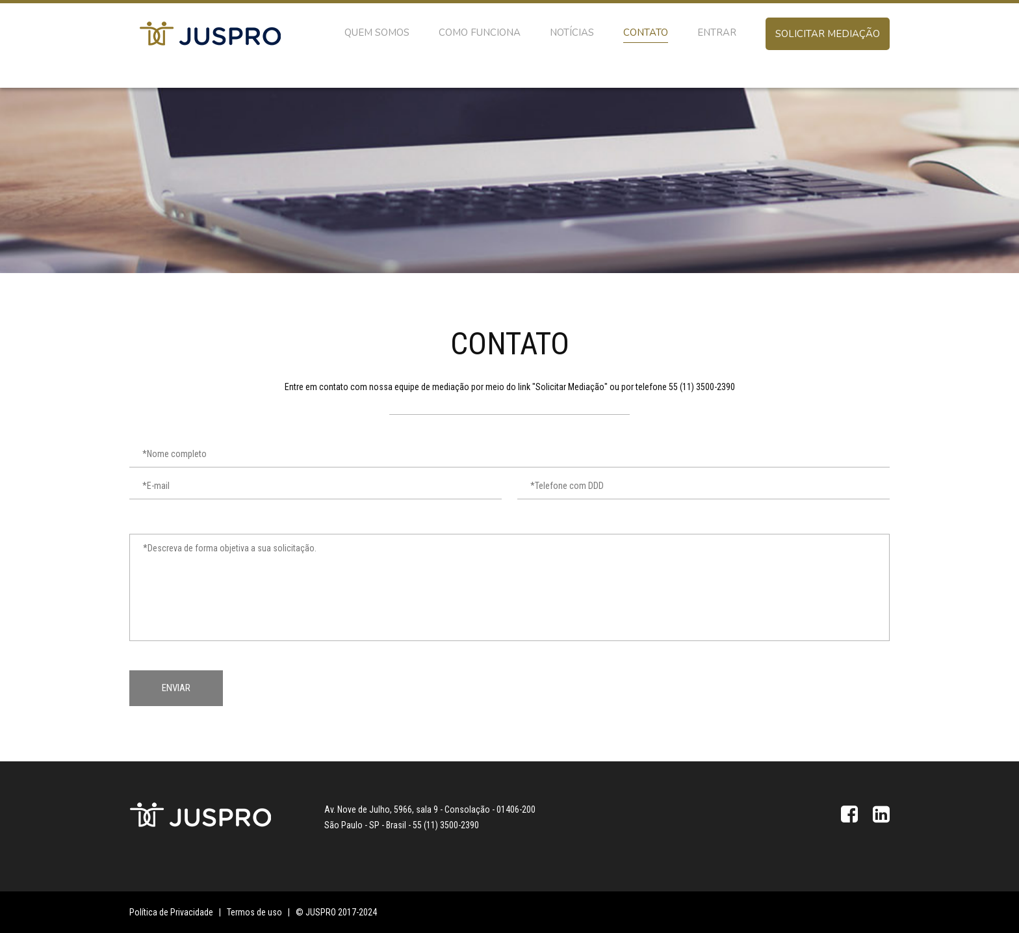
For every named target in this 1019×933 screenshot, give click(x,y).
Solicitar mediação (827, 33)
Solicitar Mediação (569, 387)
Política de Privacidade (171, 912)
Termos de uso (254, 912)
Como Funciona (480, 32)
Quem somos (376, 32)
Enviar (176, 688)
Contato (645, 32)
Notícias (572, 32)
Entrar (716, 32)
